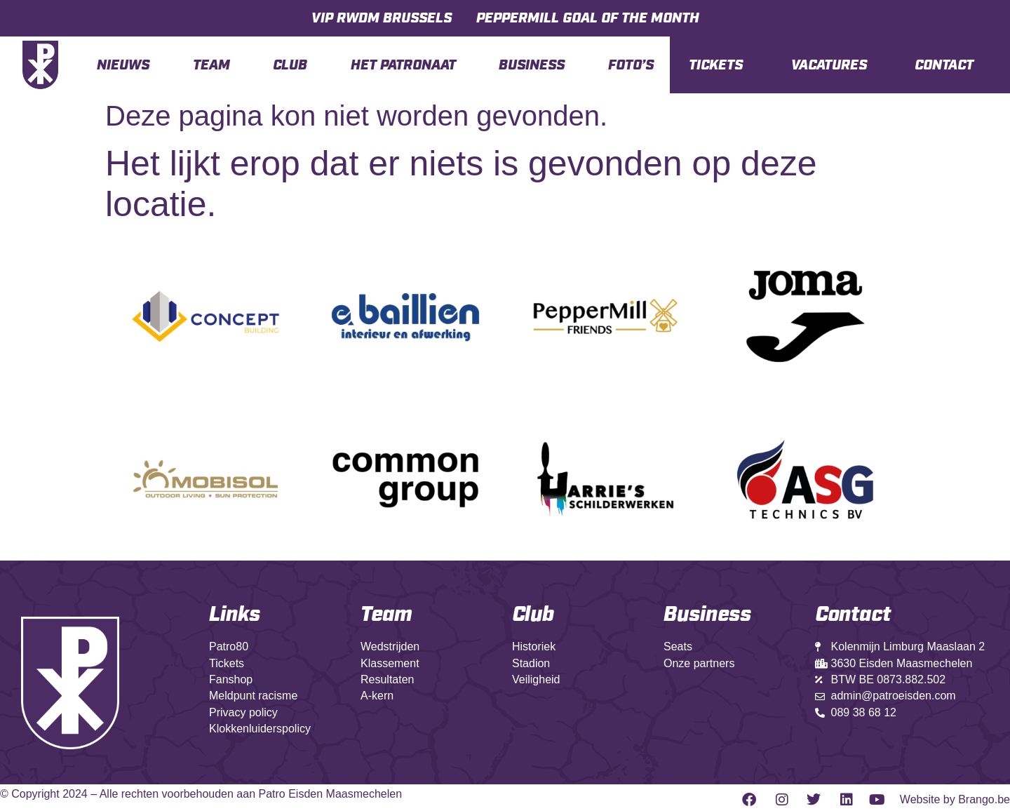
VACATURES (829, 65)
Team (211, 65)
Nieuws (123, 65)
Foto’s (631, 65)
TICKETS (716, 65)
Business (532, 65)
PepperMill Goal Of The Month (587, 18)
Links (234, 614)
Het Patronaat (403, 65)
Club (290, 65)
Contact (944, 65)
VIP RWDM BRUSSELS (381, 18)
